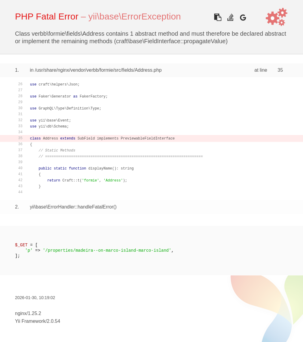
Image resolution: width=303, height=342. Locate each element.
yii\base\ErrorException (134, 16)
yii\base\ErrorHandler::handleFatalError (71, 206)
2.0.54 (53, 321)
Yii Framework (30, 321)
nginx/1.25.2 (28, 313)
